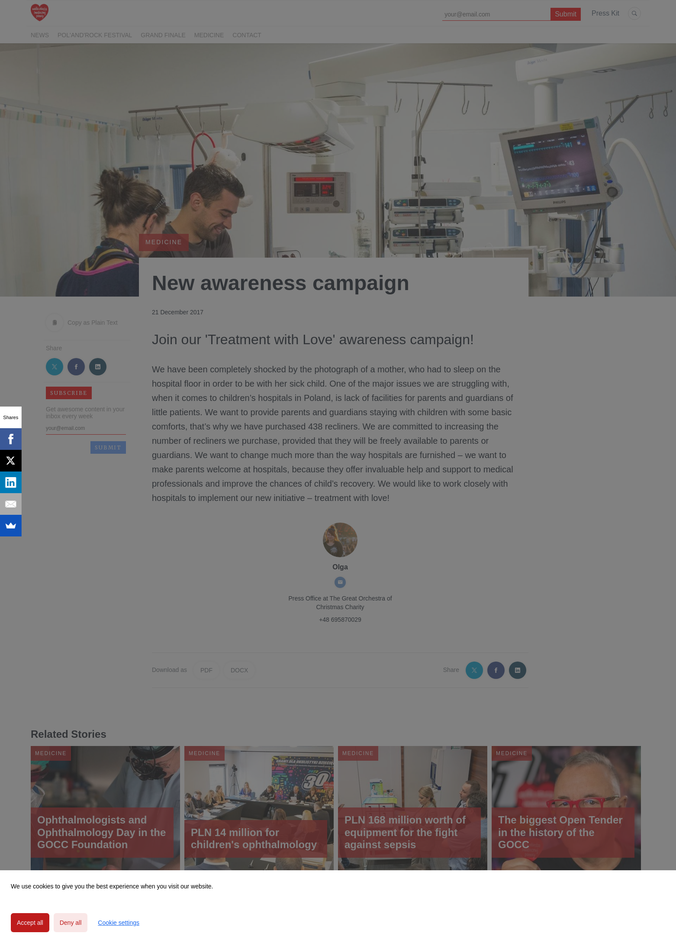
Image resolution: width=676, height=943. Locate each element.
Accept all (30, 922)
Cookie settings (118, 922)
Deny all (71, 922)
